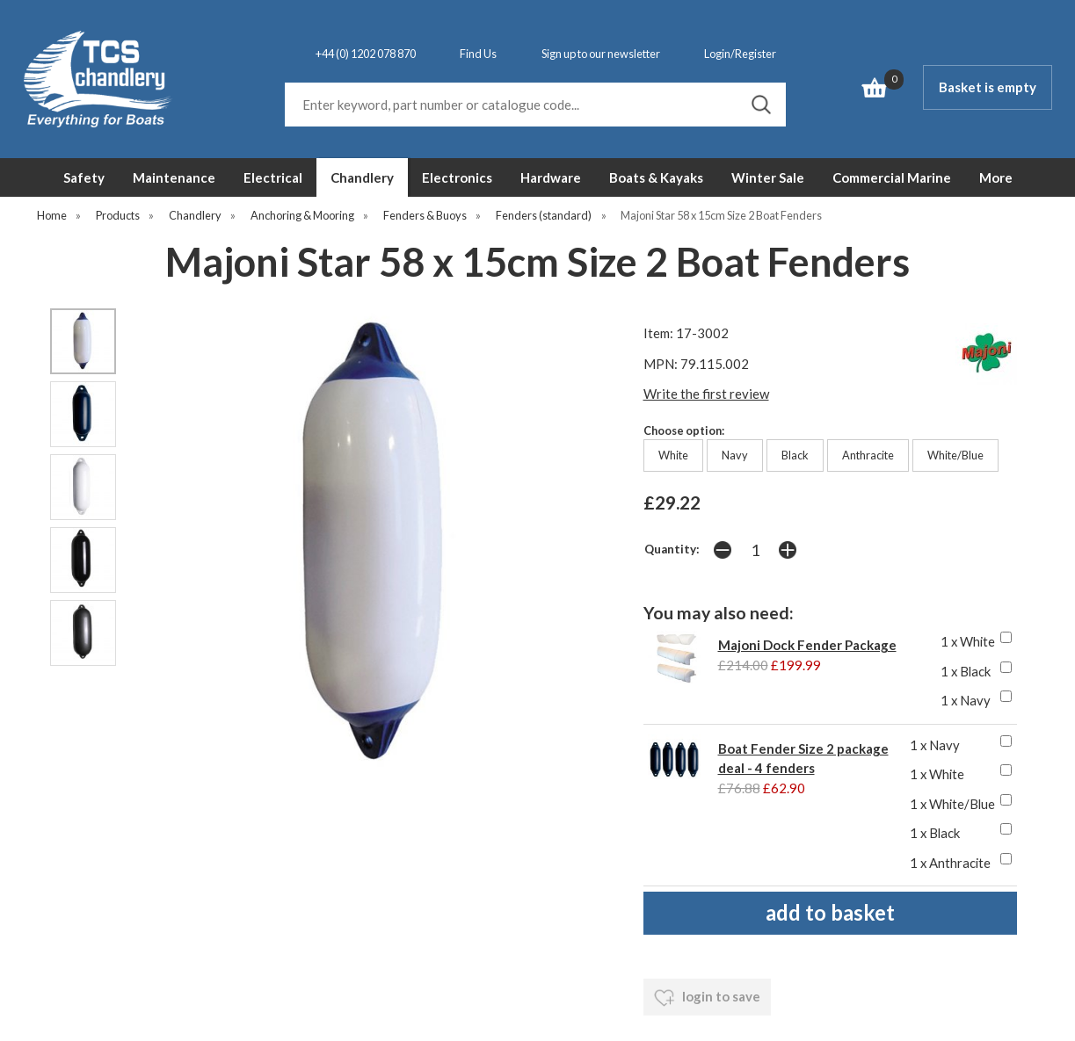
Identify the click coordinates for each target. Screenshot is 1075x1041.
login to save (707, 997)
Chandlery (362, 177)
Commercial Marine (891, 177)
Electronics (457, 177)
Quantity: (672, 549)
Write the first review (706, 393)
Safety (84, 177)
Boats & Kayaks (656, 177)
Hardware (550, 177)
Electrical (272, 177)
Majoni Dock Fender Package (807, 645)
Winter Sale (767, 177)
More (996, 177)
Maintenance (174, 177)
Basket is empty (987, 87)
